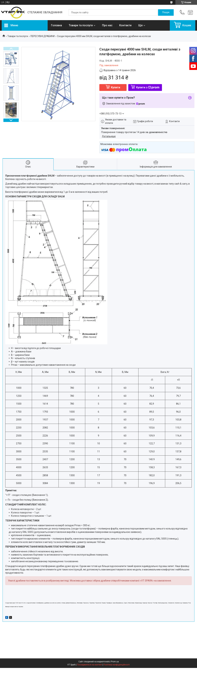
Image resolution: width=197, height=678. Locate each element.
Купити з (147, 87)
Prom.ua (115, 661)
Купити (115, 87)
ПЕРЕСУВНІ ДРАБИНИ (42, 36)
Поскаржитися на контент (89, 665)
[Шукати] (166, 12)
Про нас (107, 25)
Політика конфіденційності (117, 665)
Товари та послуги (81, 25)
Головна (56, 25)
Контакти (125, 25)
